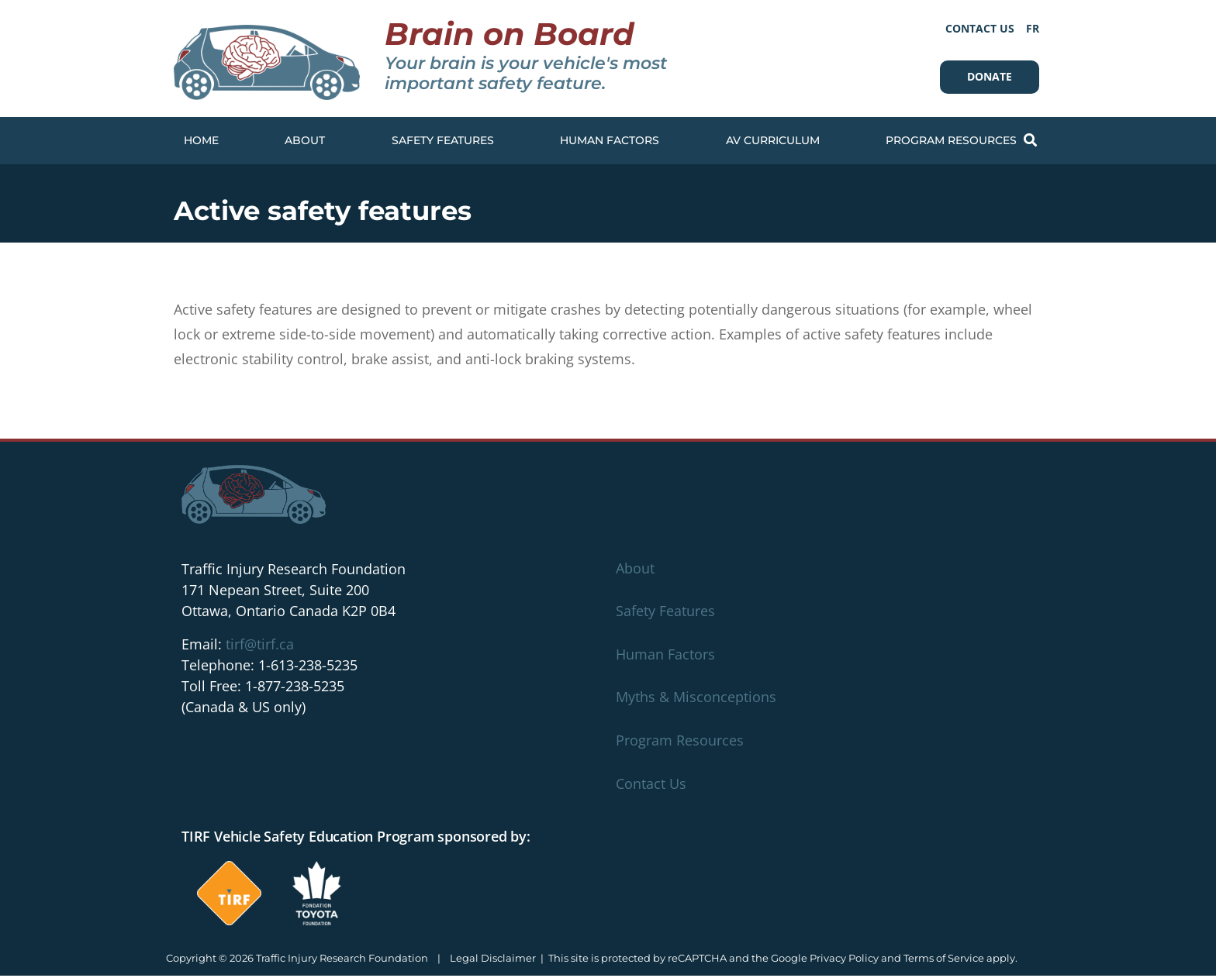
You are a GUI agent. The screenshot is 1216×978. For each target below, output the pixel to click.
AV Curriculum (773, 140)
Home (201, 140)
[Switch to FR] (1032, 28)
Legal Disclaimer (493, 960)
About (305, 140)
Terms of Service (943, 960)
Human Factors (609, 140)
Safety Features (443, 140)
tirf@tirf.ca (260, 646)
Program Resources (951, 140)
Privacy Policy (844, 960)
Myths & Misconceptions (696, 699)
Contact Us (979, 28)
